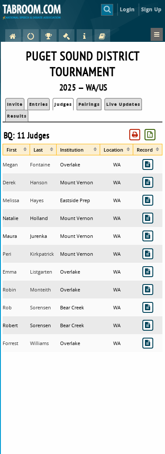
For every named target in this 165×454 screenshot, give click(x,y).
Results (17, 116)
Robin (9, 289)
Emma (10, 271)
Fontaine (40, 164)
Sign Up (151, 9)
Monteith (40, 289)
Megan (10, 164)
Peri (7, 254)
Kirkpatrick (42, 254)
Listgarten (41, 271)
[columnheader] (16, 149)
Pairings (89, 104)
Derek (9, 182)
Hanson (38, 182)
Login (127, 9)
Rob (7, 307)
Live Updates (123, 104)
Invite (15, 104)
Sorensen (40, 307)
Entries (38, 104)
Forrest (10, 343)
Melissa (11, 200)
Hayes (37, 200)
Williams (39, 343)
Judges (63, 104)
